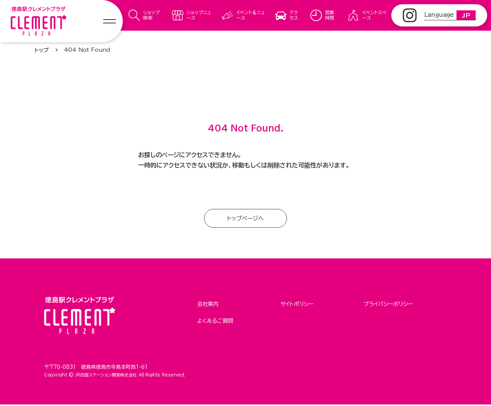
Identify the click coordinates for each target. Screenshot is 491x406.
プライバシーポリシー (388, 304)
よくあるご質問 (215, 319)
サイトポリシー (296, 304)
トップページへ (245, 219)
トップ (42, 50)
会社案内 (208, 304)
